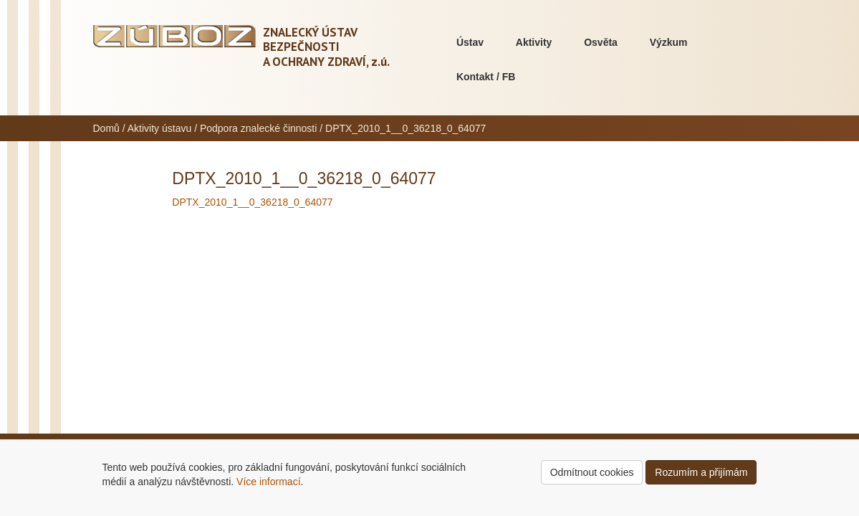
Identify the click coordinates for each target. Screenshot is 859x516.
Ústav (470, 42)
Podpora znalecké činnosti (258, 128)
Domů (106, 128)
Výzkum (669, 42)
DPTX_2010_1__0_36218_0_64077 (252, 202)
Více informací (268, 481)
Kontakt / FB (485, 76)
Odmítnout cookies (592, 472)
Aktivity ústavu (159, 128)
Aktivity (534, 42)
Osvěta (601, 42)
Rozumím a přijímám (701, 472)
